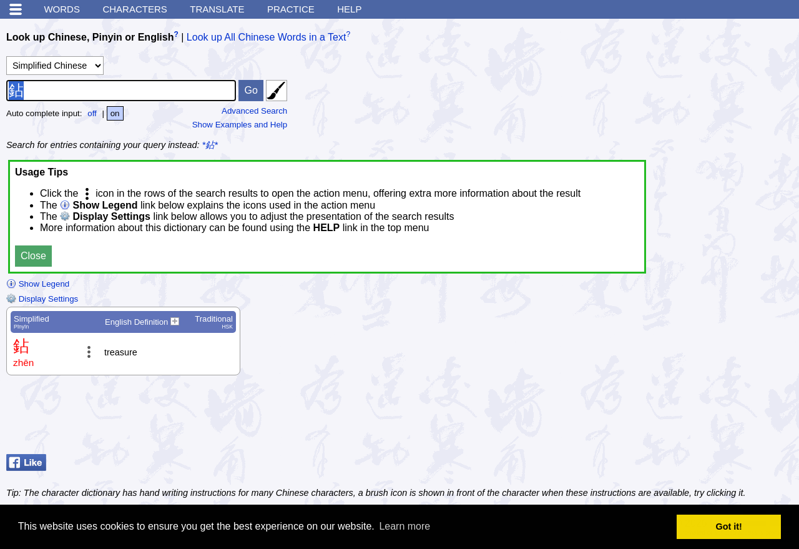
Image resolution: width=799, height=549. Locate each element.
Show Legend (37, 284)
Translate (217, 9)
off (92, 113)
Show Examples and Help (240, 124)
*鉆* (210, 145)
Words (62, 9)
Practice (291, 9)
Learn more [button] (404, 526)
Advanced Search (254, 111)
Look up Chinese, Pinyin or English (90, 37)
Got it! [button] (729, 527)
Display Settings (42, 299)
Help (349, 9)
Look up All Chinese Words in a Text (266, 37)
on (115, 113)
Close (33, 255)
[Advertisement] (693, 418)
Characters (134, 9)
